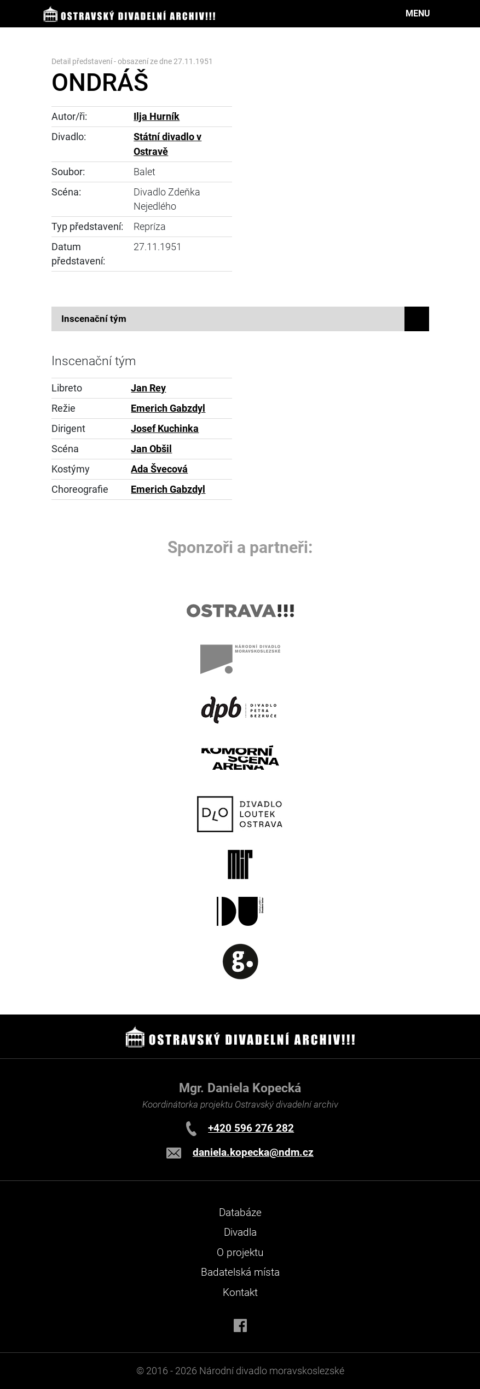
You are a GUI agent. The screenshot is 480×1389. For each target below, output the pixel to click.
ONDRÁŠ (99, 82)
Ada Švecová (159, 469)
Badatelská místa (240, 1272)
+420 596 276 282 (251, 1128)
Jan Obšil (151, 448)
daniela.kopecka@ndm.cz (253, 1152)
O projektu (240, 1252)
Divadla (240, 1232)
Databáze (240, 1212)
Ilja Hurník (157, 116)
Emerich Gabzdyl (168, 408)
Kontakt (240, 1292)
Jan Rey (148, 388)
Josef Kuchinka (165, 428)
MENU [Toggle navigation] (418, 13)
